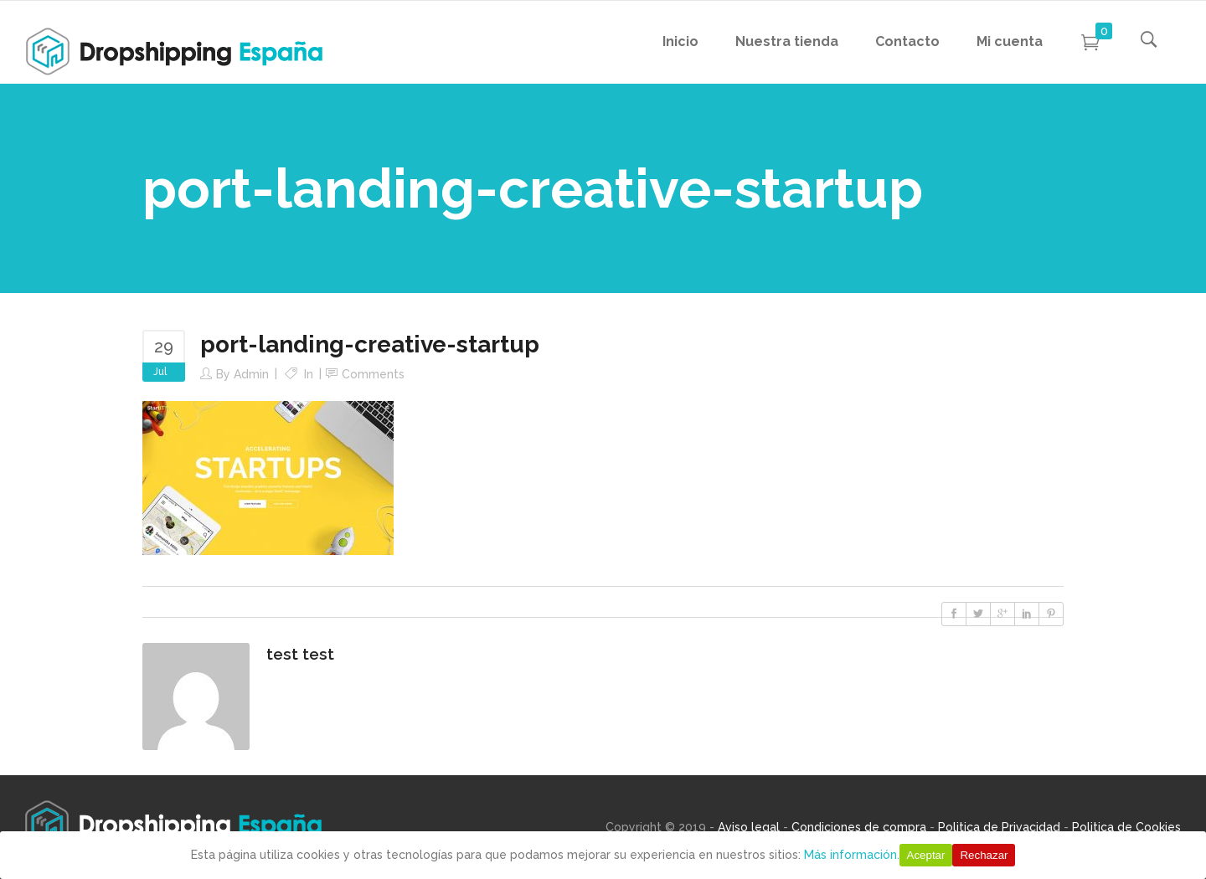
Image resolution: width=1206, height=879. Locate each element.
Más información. (851, 854)
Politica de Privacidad (999, 827)
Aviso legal (749, 827)
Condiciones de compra (858, 827)
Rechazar (984, 855)
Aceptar (926, 855)
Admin (251, 374)
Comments (373, 374)
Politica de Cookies (1126, 827)
